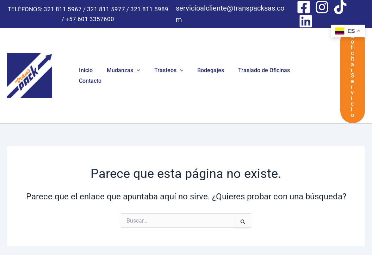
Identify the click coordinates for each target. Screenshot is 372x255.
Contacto (300, 56)
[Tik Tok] (340, 7)
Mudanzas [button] (119, 56)
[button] (132, 56)
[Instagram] (322, 7)
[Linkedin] (306, 21)
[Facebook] (304, 7)
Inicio (84, 56)
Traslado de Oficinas (251, 56)
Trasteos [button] (161, 56)
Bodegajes (200, 56)
